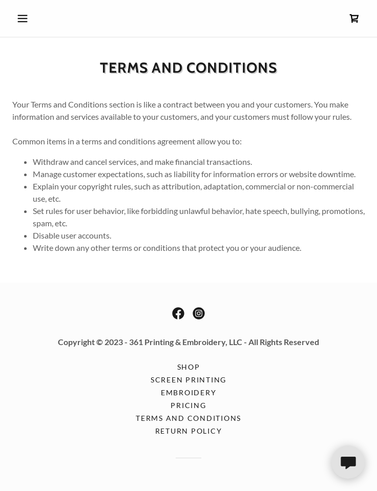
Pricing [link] (188, 405)
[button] (38, 18)
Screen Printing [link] (188, 379)
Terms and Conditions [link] (188, 418)
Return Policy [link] (188, 430)
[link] (354, 18)
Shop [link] (188, 366)
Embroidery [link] (189, 392)
